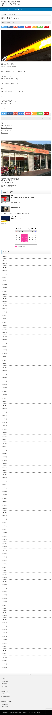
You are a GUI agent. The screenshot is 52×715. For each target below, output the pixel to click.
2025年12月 (4, 274)
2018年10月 (4, 570)
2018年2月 (4, 598)
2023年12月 (4, 356)
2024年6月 (4, 336)
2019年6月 (4, 543)
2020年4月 (4, 508)
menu (48, 2)
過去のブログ (5, 686)
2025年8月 (4, 288)
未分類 (7, 9)
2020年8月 (4, 495)
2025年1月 (4, 312)
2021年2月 (4, 474)
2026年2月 (4, 267)
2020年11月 (4, 484)
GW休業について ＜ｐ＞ (18, 208)
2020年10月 (4, 488)
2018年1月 (4, 602)
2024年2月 (4, 350)
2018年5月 (4, 588)
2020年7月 (4, 498)
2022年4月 (4, 425)
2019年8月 (4, 536)
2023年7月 (4, 374)
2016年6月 (4, 667)
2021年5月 (4, 463)
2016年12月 (4, 646)
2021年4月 (4, 467)
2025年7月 (4, 291)
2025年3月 (4, 305)
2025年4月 (4, 301)
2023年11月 (4, 360)
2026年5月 (4, 256)
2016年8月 (4, 660)
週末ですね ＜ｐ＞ (16, 218)
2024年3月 (4, 346)
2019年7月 (4, 539)
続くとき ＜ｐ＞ (6, 130)
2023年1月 (4, 395)
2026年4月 (4, 260)
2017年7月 (4, 622)
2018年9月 (4, 574)
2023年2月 (4, 391)
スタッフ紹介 (5, 681)
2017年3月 (4, 636)
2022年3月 (4, 429)
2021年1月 (4, 477)
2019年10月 (4, 529)
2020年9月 (4, 491)
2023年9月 (4, 367)
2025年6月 (4, 294)
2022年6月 (4, 419)
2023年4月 (4, 384)
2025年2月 (4, 308)
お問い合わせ (5, 706)
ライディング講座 (6, 696)
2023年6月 (4, 377)
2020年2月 (4, 515)
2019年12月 (4, 522)
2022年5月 (4, 422)
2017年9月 (4, 615)
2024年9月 (4, 325)
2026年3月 (4, 263)
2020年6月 (4, 501)
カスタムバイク (5, 691)
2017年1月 (4, 643)
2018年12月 (4, 564)
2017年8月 (4, 619)
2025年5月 (4, 298)
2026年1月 (4, 270)
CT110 (3, 108)
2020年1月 (4, 519)
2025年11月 (4, 277)
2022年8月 (4, 412)
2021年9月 (4, 450)
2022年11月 (4, 401)
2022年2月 (4, 432)
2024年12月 (4, 315)
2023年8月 (4, 370)
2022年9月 (4, 408)
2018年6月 (4, 584)
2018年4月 (4, 591)
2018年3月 (4, 595)
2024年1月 (4, 353)
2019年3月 (4, 553)
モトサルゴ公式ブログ (7, 701)
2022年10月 (4, 405)
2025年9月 (4, 284)
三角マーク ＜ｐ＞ (6, 128)
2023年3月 (4, 388)
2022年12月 (4, 398)
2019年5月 (4, 546)
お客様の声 (4, 683)
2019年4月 (4, 550)
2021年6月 (4, 460)
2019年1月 (4, 560)
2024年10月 (4, 322)
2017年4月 (4, 633)
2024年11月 (4, 318)
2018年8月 (4, 577)
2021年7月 (4, 457)
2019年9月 (4, 532)
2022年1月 (4, 436)
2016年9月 (4, 657)
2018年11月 (4, 567)
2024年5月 (4, 339)
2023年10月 (4, 363)
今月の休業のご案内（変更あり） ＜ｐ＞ (22, 197)
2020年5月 (4, 505)
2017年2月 (4, 639)
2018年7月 (4, 581)
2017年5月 (4, 629)
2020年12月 (4, 481)
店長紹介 (4, 678)
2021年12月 (4, 439)
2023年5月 (4, 381)
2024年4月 (4, 343)
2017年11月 (4, 608)
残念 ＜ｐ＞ (4, 133)
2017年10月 (4, 612)
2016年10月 (4, 653)
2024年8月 (4, 329)
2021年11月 (4, 443)
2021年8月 (4, 453)
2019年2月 (4, 557)
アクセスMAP (5, 704)
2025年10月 (4, 281)
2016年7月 (4, 664)
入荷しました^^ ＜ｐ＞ (7, 125)
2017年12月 (4, 605)
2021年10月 (4, 446)
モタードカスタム (6, 693)
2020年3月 (4, 512)
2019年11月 (4, 526)
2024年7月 (4, 332)
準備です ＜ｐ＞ (6, 123)
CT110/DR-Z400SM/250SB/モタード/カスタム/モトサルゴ (19, 712)
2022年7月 (4, 415)
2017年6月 (4, 626)
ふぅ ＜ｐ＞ (44, 118)
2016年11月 (4, 650)
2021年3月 (4, 470)
